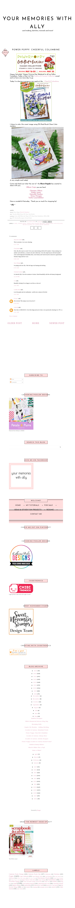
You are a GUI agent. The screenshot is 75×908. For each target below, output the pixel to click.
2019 (35, 691)
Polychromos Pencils (44, 878)
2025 (35, 673)
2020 (35, 688)
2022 (35, 682)
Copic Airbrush (24, 876)
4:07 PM (16, 294)
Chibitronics (48, 874)
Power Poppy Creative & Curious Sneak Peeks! (37, 741)
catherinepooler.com (43, 883)
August (36, 707)
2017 (35, 767)
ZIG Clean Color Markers (41, 224)
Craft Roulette (48, 876)
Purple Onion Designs (58, 878)
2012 (34, 781)
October (35, 702)
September (36, 704)
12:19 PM (16, 276)
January (36, 763)
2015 (35, 772)
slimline (28, 887)
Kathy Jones (36, 192)
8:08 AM (16, 259)
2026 (35, 670)
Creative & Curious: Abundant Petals (36, 730)
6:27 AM (16, 244)
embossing (27, 885)
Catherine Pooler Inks (34, 874)
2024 (35, 676)
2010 (34, 787)
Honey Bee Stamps (21, 878)
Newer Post (56, 323)
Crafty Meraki (58, 876)
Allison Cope (31, 187)
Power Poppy (22, 223)
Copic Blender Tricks (37, 876)
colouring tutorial (58, 883)
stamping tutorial (44, 887)
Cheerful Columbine (52, 81)
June (36, 713)
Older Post (15, 323)
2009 (35, 790)
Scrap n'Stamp (41, 880)
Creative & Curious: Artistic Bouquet (36, 738)
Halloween (11, 878)
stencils (54, 887)
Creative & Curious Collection (44, 76)
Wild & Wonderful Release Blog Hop (36, 721)
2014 (34, 775)
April (36, 754)
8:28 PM (16, 303)
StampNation (52, 880)
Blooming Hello (37, 724)
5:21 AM (16, 312)
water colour (27, 224)
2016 (35, 770)
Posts (12, 379)
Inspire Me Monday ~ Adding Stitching (37, 727)
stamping (35, 887)
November (36, 699)
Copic (11, 876)
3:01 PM (16, 285)
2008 (35, 793)
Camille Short (17, 289)
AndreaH (16, 307)
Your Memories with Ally (37, 22)
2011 (35, 784)
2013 (35, 778)
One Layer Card (31, 878)
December (36, 696)
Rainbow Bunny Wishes (36, 744)
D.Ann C (16, 298)
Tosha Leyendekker (36, 198)
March (36, 757)
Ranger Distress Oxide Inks (28, 880)
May (36, 716)
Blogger (39, 810)
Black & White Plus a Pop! (37, 747)
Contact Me (36, 514)
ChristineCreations (18, 272)
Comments (13, 382)
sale (22, 887)
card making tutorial (28, 883)
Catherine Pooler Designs (16, 874)
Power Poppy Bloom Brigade (36, 223)
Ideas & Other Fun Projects (27, 510)
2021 (35, 685)
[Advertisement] (36, 350)
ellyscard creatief (18, 239)
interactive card (38, 885)
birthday (54, 881)
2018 (35, 694)
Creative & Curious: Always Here (36, 736)
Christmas (56, 874)
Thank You (47, 881)
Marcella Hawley (36, 194)
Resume (50, 510)
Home (35, 323)
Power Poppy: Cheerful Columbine (37, 733)
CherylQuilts (17, 248)
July (36, 710)
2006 (35, 798)
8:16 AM (16, 268)
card (15, 223)
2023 (35, 679)
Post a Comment (13, 316)
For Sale (48, 505)
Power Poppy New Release (54, 223)
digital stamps (16, 885)
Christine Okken (36, 191)
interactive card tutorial (52, 885)
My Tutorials (32, 505)
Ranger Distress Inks (15, 879)
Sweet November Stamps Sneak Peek (32, 881)
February (36, 760)
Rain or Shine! (36, 750)
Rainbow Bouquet (36, 718)
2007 (35, 796)
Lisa (15, 280)
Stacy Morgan (36, 196)
